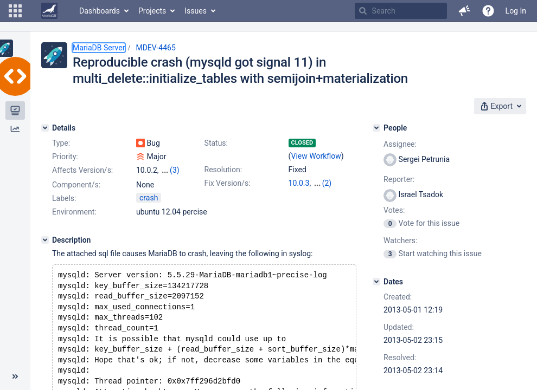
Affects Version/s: (82, 170)
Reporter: (398, 179)
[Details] (45, 128)
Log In (516, 10)
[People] (376, 128)
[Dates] (376, 281)
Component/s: (76, 184)
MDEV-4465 (155, 47)
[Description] (45, 249)
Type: (61, 143)
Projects (152, 10)
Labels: (64, 207)
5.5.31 (323, 183)
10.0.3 (299, 183)
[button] (15, 11)
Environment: (74, 221)
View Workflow (316, 156)
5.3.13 (299, 194)
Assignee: (400, 144)
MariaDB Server (99, 47)
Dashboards (99, 10)
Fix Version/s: (227, 183)
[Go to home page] (49, 11)
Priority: (65, 156)
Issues (195, 10)
